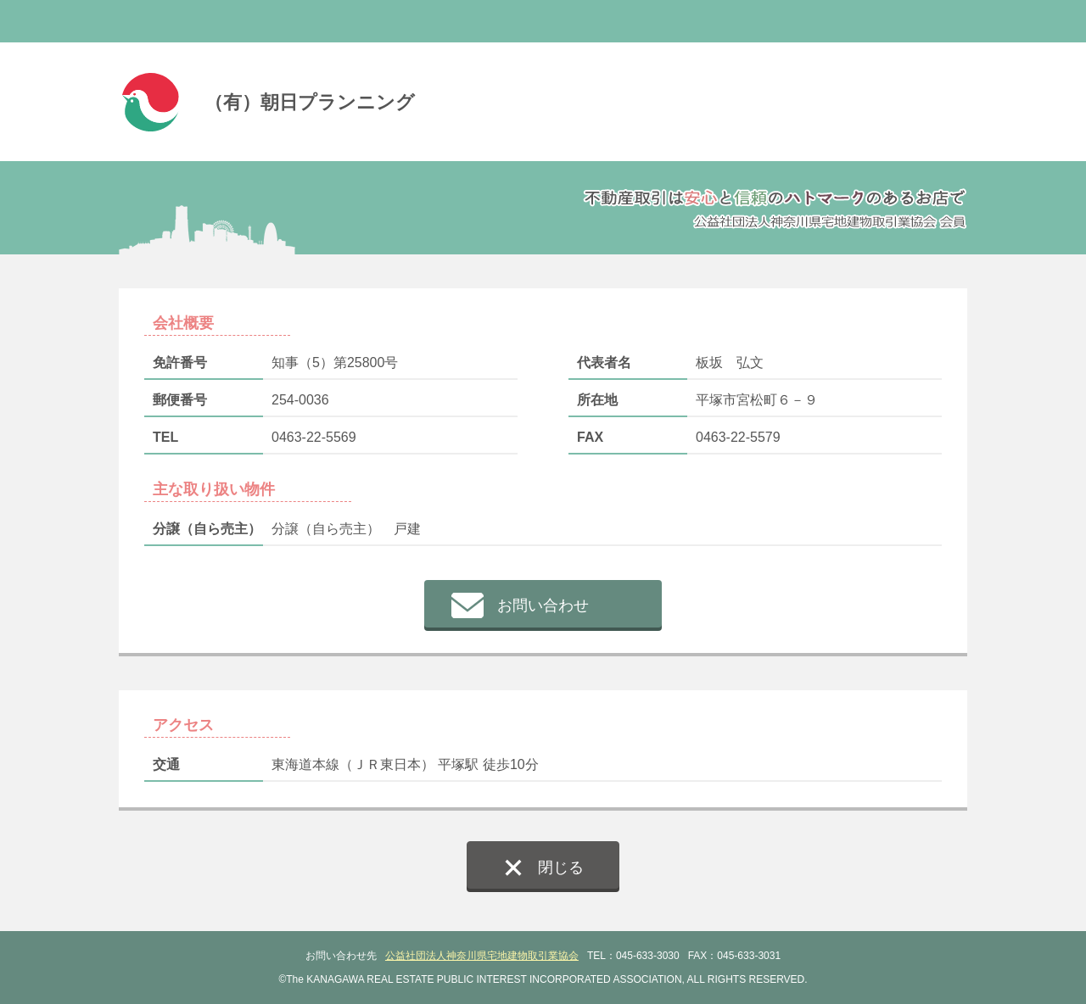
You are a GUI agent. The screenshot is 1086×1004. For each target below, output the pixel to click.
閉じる (561, 867)
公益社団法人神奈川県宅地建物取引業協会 (482, 956)
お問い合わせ (543, 605)
